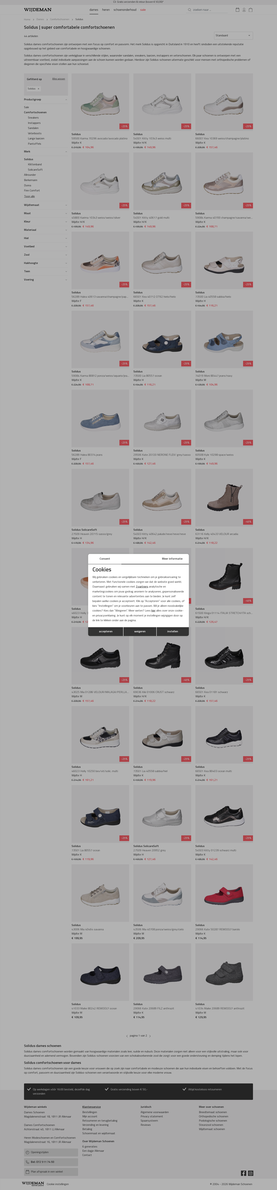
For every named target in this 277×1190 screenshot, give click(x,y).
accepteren (106, 631)
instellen (172, 631)
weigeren (140, 631)
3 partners (142, 586)
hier (153, 610)
